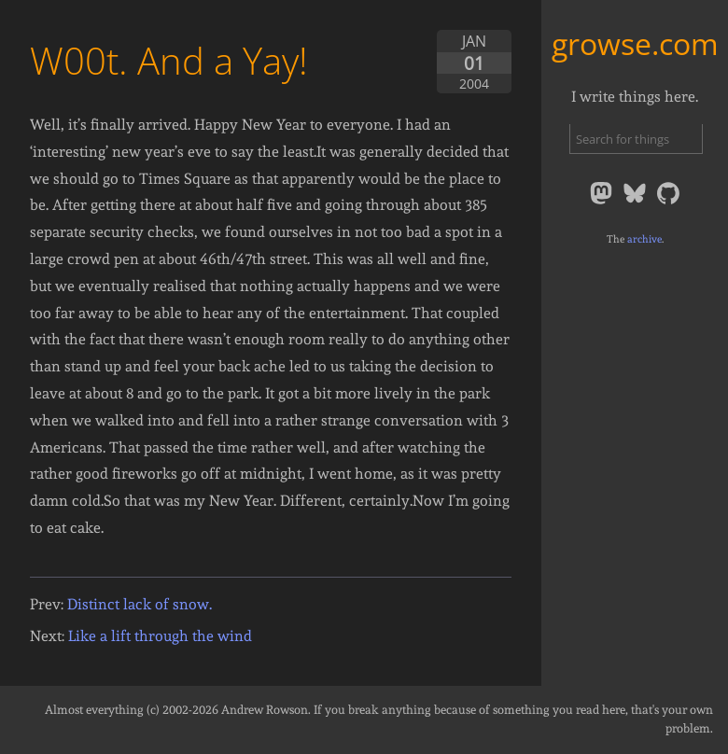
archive (644, 238)
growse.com (635, 43)
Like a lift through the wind (160, 636)
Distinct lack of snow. (139, 604)
